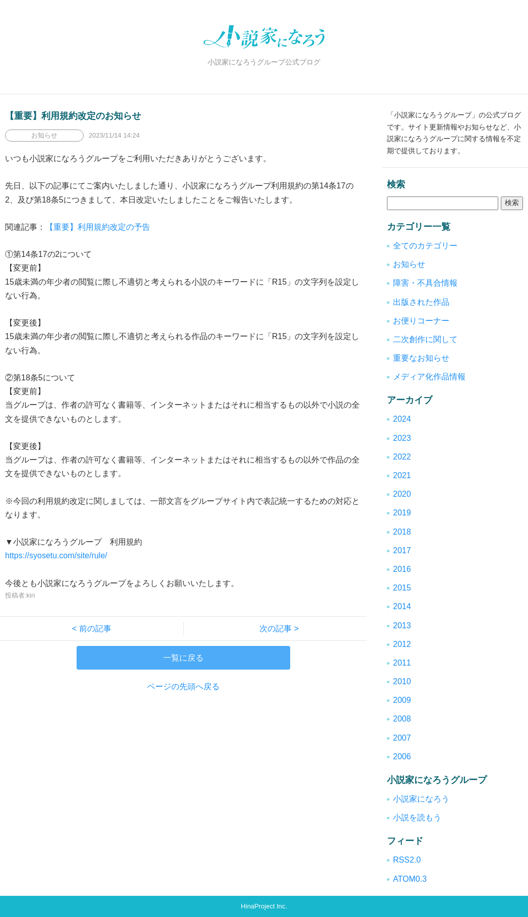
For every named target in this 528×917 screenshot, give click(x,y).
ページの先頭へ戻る (183, 686)
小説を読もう (417, 817)
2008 (402, 718)
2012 (402, 644)
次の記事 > (275, 628)
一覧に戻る (183, 657)
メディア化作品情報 (429, 376)
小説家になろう (421, 799)
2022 (402, 456)
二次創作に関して (425, 339)
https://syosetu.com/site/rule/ (56, 555)
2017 (402, 550)
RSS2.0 (407, 860)
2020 (402, 494)
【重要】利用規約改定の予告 (97, 227)
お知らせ (409, 264)
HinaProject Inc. (264, 906)
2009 (402, 700)
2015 (402, 587)
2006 (402, 756)
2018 (402, 532)
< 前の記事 (95, 628)
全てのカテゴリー (425, 245)
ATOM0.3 (410, 879)
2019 (402, 512)
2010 (402, 681)
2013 (402, 625)
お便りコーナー (421, 320)
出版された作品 (421, 302)
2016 (402, 569)
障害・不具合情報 (425, 283)
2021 (402, 475)
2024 (402, 419)
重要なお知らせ (421, 358)
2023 (402, 438)
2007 (402, 738)
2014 (402, 606)
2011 (402, 663)
